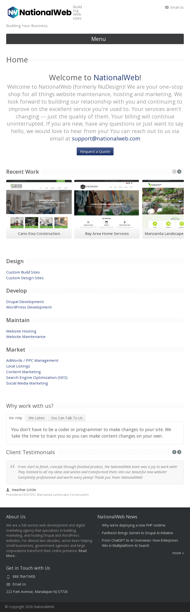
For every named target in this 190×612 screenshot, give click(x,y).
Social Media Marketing (27, 383)
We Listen (37, 418)
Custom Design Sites (25, 277)
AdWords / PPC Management (32, 360)
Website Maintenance (26, 336)
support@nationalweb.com (106, 138)
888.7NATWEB (24, 576)
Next (179, 171)
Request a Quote (95, 151)
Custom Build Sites (23, 272)
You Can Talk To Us (67, 418)
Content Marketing (23, 371)
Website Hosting (21, 331)
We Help (17, 418)
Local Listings (18, 365)
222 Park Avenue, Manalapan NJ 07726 (37, 591)
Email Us (177, 7)
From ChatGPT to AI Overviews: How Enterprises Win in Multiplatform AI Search (140, 543)
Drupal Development (25, 301)
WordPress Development (29, 307)
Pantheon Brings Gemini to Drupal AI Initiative (137, 532)
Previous (174, 171)
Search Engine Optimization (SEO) (37, 377)
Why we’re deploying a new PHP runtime (134, 525)
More (176, 553)
